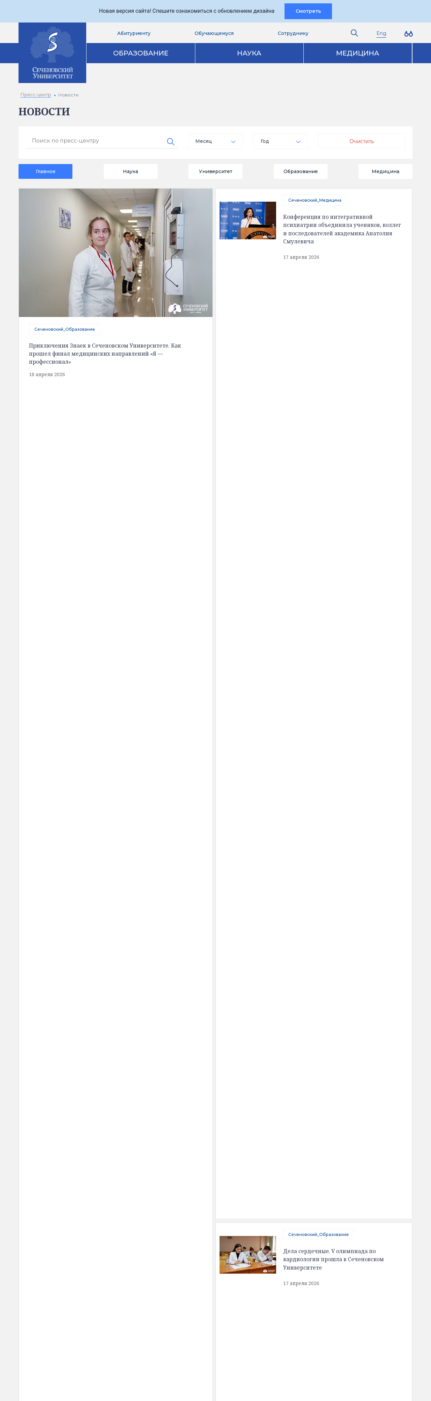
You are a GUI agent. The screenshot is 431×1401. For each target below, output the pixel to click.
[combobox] (215, 141)
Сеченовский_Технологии (62, 900)
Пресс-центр (319, 1163)
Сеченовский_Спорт (114, 583)
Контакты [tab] (151, 1136)
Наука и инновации (191, 1186)
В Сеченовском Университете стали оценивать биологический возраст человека (135, 534)
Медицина (357, 53)
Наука (249, 53)
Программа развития (194, 1209)
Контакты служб (195, 1261)
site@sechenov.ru (310, 1314)
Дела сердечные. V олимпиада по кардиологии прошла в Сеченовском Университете (334, 306)
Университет (215, 171)
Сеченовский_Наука (310, 918)
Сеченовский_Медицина (315, 200)
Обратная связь (53, 1209)
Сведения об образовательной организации (87, 1163)
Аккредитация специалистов (203, 1175)
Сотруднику (293, 33)
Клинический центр (327, 1175)
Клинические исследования (337, 1186)
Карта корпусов (219, 1136)
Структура (46, 1186)
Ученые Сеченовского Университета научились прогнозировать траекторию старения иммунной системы (338, 380)
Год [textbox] (265, 141)
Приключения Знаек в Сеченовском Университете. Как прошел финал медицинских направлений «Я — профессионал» (105, 353)
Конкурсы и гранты (326, 1209)
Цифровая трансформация (201, 1198)
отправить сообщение (97, 705)
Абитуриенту (134, 33)
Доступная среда (55, 1175)
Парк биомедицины (327, 1198)
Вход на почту (192, 1318)
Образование (140, 53)
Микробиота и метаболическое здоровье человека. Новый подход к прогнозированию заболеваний (339, 795)
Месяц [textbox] (203, 141)
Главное (46, 171)
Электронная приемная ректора (206, 1281)
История (45, 1198)
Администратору (197, 1357)
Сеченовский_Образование (64, 329)
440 (117, 985)
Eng (381, 33)
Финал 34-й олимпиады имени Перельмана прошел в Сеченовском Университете (333, 869)
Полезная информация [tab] (72, 1136)
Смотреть (308, 11)
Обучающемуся (214, 33)
